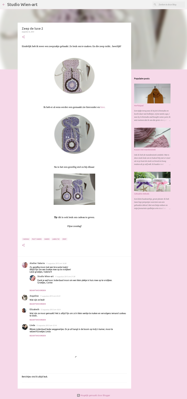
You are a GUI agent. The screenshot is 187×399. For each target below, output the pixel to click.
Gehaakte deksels (141, 194)
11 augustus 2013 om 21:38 (65, 276)
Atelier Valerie (37, 263)
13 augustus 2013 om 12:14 (46, 325)
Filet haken (36, 239)
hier (102, 107)
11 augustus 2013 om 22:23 (50, 296)
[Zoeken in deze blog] (171, 4)
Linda (32, 325)
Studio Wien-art (22, 4)
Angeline (34, 296)
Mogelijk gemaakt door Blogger (93, 395)
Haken (46, 239)
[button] (23, 37)
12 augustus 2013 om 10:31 (50, 309)
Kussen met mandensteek (145, 150)
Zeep (64, 239)
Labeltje (55, 239)
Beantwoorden (38, 290)
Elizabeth (34, 309)
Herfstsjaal (138, 106)
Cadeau (26, 239)
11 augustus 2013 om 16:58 (56, 263)
